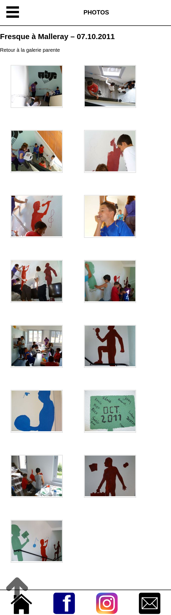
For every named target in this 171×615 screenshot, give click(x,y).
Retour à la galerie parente (30, 50)
